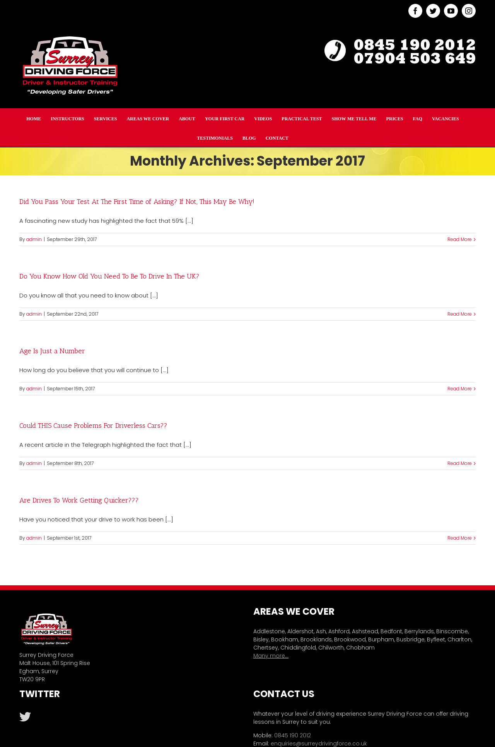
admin (34, 239)
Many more (269, 656)
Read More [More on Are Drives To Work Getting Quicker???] (459, 538)
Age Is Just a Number (52, 351)
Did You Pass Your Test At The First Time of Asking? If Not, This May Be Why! (136, 201)
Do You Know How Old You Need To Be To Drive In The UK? (109, 276)
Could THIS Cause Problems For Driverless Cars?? (93, 425)
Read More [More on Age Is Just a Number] (459, 388)
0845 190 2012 (292, 735)
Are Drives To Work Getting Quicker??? (79, 500)
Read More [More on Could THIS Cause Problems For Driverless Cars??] (459, 463)
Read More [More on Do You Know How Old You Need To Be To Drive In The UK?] (459, 314)
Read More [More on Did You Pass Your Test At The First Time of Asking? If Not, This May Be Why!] (459, 239)
